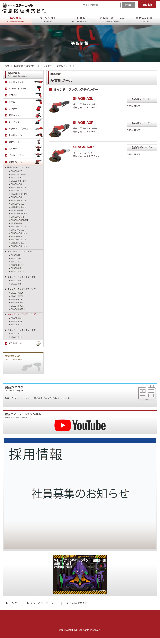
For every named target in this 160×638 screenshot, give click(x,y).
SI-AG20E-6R (17, 191)
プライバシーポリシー (43, 603)
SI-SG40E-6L (17, 223)
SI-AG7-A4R (16, 337)
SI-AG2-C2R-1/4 (18, 181)
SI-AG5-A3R (16, 324)
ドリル (26, 102)
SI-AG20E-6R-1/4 (19, 194)
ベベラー (26, 148)
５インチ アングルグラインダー (22, 314)
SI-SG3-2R (16, 255)
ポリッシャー (26, 115)
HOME (7, 66)
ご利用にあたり (78, 603)
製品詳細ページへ (142, 99)
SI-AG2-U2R (16, 284)
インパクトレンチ (26, 88)
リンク (13, 603)
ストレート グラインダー (19, 251)
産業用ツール (33, 66)
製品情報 (15, 19)
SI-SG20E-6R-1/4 (19, 213)
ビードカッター (26, 155)
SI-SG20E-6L (17, 197)
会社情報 (80, 19)
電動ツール (26, 142)
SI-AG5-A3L (16, 318)
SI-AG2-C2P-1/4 (18, 174)
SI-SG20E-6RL (17, 217)
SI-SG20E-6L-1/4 (18, 200)
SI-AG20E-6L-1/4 (18, 187)
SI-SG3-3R (16, 258)
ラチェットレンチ (26, 82)
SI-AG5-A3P (16, 321)
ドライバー (26, 95)
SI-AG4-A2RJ (17, 299)
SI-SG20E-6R (17, 210)
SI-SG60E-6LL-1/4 (19, 246)
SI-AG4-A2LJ (17, 293)
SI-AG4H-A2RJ (18, 309)
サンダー (26, 108)
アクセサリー (26, 343)
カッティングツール (26, 128)
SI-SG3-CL (16, 262)
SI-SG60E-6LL (17, 243)
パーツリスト (47, 19)
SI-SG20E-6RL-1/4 (19, 220)
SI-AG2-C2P (16, 171)
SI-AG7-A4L (16, 334)
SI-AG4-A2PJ (17, 296)
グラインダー (26, 122)
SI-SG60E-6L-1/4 (18, 240)
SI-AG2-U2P (16, 280)
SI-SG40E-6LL (17, 230)
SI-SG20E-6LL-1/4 (19, 207)
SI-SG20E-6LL (17, 204)
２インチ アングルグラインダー (22, 277)
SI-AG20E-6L (17, 184)
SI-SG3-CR (16, 268)
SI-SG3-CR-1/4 (18, 271)
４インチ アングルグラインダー (22, 289)
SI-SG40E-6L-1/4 (18, 227)
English (147, 4)
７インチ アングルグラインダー (22, 330)
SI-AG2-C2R (16, 178)
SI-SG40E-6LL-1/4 (19, 233)
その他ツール (26, 135)
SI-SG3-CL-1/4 (17, 265)
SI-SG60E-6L (17, 236)
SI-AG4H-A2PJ (17, 306)
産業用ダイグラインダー (18, 167)
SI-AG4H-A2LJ (17, 302)
